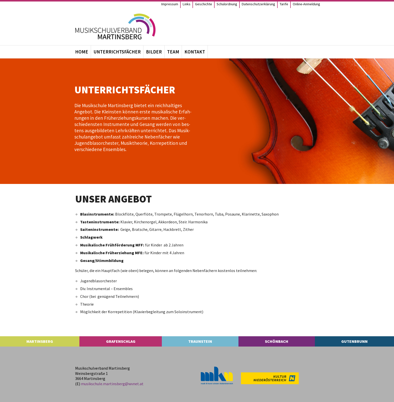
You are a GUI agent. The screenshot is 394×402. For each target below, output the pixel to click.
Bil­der (154, 52)
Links (186, 4)
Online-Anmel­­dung (306, 4)
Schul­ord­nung (227, 4)
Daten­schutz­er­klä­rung (258, 4)
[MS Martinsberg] (115, 26)
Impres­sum (169, 4)
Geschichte (203, 4)
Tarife (284, 4)
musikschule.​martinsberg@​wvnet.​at (112, 383)
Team (173, 52)
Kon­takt (194, 52)
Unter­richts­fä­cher (117, 52)
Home (81, 52)
